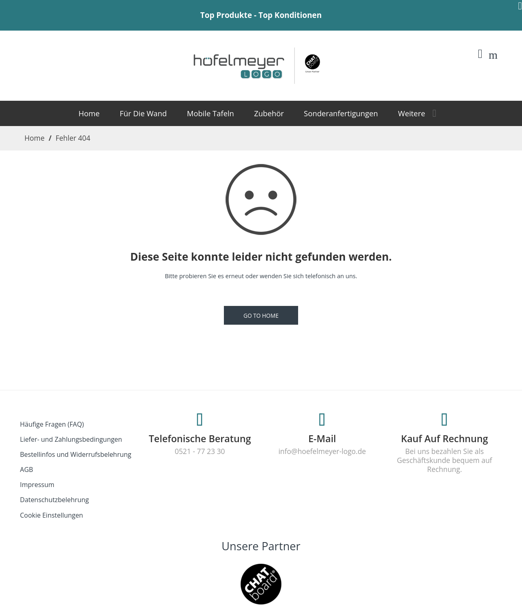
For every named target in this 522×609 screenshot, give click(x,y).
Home (34, 138)
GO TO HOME (261, 315)
